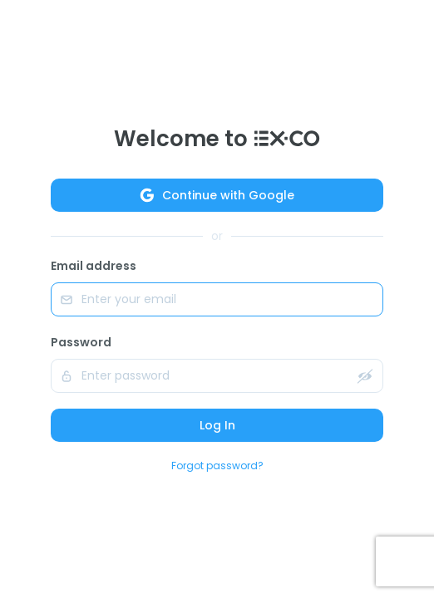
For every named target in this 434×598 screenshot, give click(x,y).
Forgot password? (217, 465)
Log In (217, 425)
